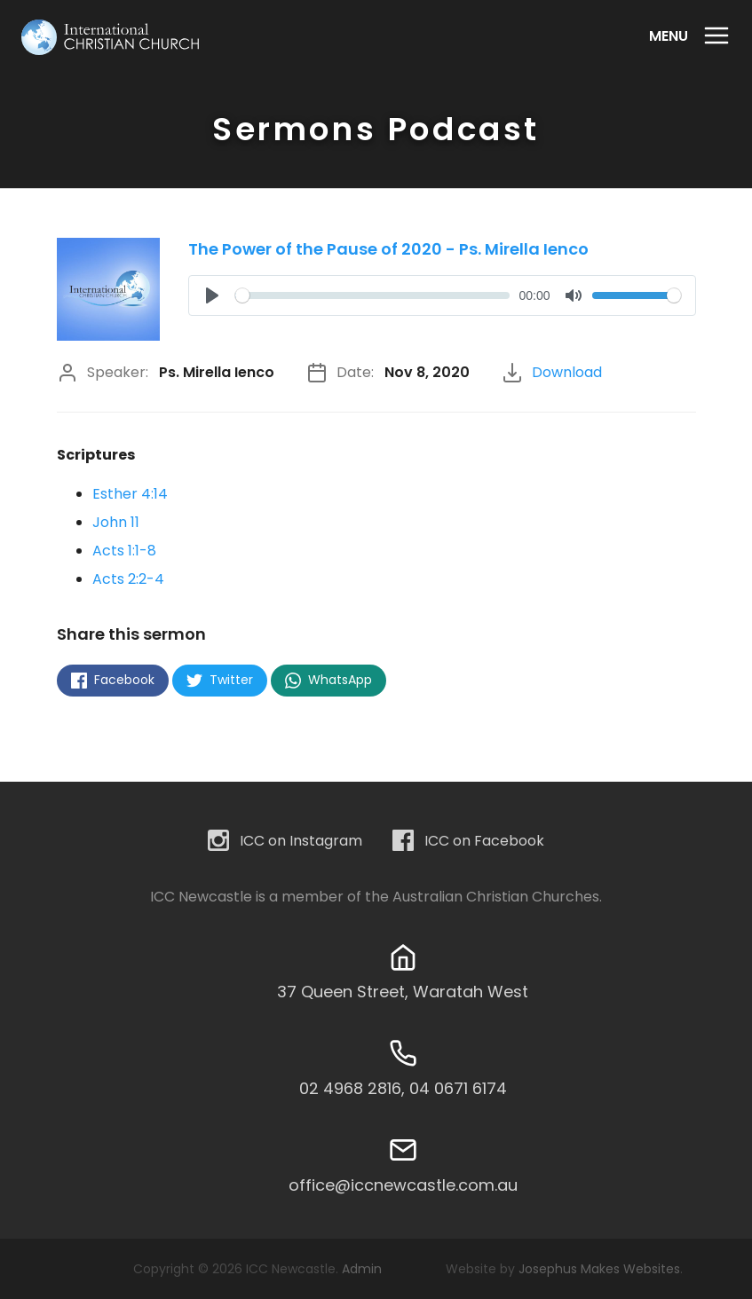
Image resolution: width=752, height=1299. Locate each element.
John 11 (115, 522)
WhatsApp (328, 680)
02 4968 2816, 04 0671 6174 (403, 1088)
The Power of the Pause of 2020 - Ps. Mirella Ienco (388, 249)
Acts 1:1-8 (124, 550)
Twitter (219, 680)
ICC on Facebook (468, 842)
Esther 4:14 (130, 494)
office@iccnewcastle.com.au (403, 1185)
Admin (362, 1269)
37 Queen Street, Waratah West (402, 991)
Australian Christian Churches (495, 896)
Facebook (112, 680)
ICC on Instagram (285, 842)
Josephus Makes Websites (599, 1269)
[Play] (212, 295)
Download (567, 372)
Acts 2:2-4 (128, 579)
